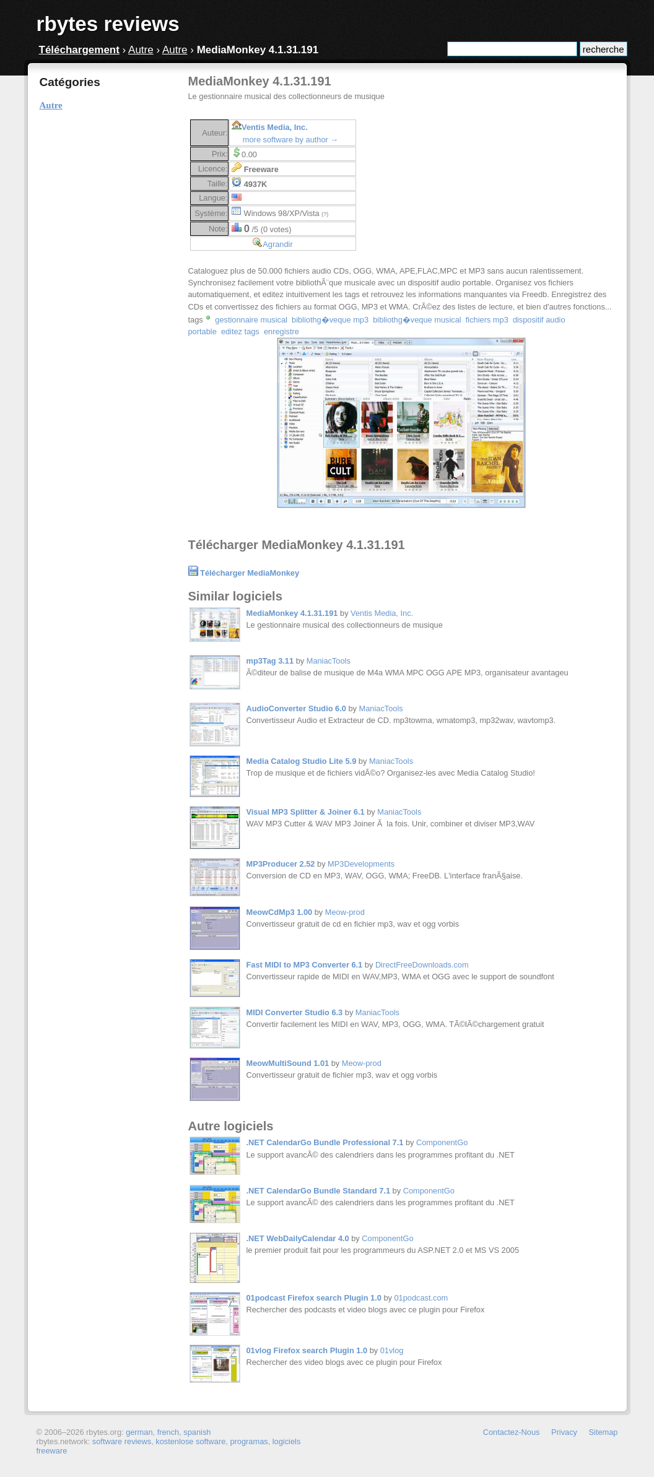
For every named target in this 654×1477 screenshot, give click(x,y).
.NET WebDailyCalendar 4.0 (297, 1238)
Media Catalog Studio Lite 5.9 (301, 761)
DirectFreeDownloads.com (422, 964)
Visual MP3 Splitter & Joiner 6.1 (305, 811)
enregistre (281, 331)
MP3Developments (361, 863)
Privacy (564, 1432)
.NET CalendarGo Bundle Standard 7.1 (318, 1190)
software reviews (121, 1441)
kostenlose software (190, 1441)
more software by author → (290, 139)
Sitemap (603, 1432)
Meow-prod (345, 912)
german (139, 1432)
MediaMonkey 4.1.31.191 (292, 613)
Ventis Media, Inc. (275, 127)
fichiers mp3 (487, 319)
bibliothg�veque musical (417, 319)
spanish (197, 1432)
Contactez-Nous (511, 1432)
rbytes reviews (108, 23)
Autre (141, 50)
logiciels (286, 1441)
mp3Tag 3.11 (270, 660)
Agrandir (277, 244)
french (168, 1432)
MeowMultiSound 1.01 (287, 1063)
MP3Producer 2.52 (280, 863)
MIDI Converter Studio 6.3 (294, 1012)
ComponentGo (442, 1142)
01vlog (392, 1350)
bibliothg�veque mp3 (330, 319)
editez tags (240, 331)
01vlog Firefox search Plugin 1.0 (307, 1350)
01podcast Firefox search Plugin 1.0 (313, 1297)
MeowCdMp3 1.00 (279, 912)
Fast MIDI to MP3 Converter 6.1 (304, 964)
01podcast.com (421, 1297)
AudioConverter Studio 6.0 (296, 708)
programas (249, 1441)
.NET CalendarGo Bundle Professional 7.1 (325, 1142)
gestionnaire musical (251, 319)
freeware (52, 1450)
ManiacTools (329, 660)
